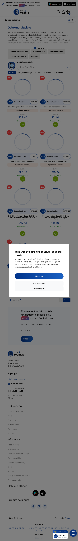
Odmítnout (39, 288)
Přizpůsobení (39, 283)
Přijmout (39, 276)
